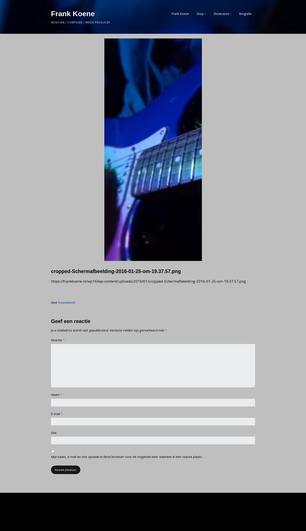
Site (54, 432)
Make (73, 519)
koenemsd (66, 302)
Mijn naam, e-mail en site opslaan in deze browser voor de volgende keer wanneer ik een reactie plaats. (127, 457)
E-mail (56, 414)
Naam (56, 394)
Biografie (245, 14)
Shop (200, 14)
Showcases (221, 14)
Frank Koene (73, 14)
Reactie (58, 340)
